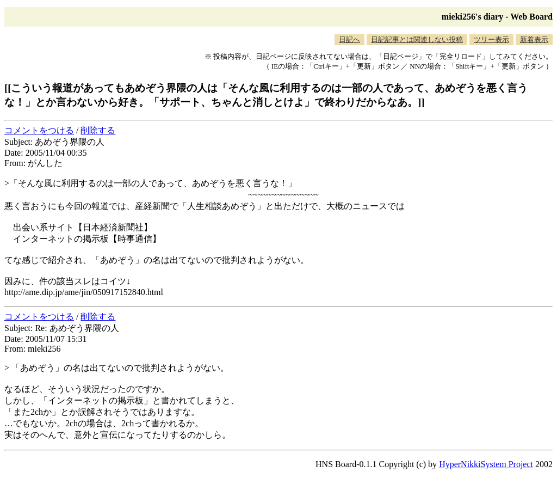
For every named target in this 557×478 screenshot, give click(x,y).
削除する (98, 130)
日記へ (349, 39)
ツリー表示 (491, 39)
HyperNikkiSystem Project (486, 464)
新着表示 (534, 39)
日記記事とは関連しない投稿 (417, 39)
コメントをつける (39, 130)
